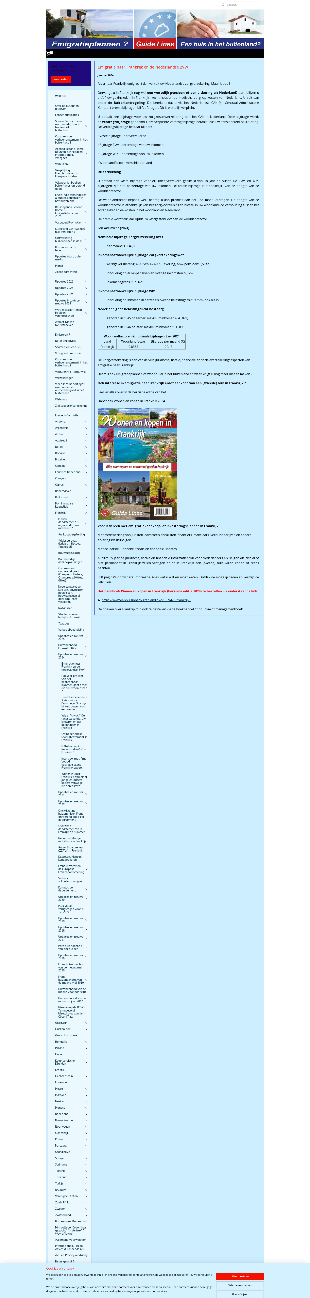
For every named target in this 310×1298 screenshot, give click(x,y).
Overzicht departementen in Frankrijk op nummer (71, 829)
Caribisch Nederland (71, 472)
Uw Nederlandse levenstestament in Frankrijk (74, 737)
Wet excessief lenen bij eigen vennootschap (71, 313)
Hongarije (71, 1041)
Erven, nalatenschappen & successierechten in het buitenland (71, 198)
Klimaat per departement (73, 889)
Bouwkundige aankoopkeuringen (70, 561)
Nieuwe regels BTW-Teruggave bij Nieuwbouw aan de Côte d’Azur (71, 1012)
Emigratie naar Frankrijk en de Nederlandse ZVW (73, 667)
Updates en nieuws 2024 (73, 656)
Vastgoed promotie (68, 353)
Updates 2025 (71, 288)
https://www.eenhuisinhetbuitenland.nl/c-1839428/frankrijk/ (146, 600)
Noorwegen (71, 1126)
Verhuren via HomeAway (70, 372)
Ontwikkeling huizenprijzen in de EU (71, 239)
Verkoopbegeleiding (71, 629)
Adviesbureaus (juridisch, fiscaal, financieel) (69, 544)
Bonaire (71, 453)
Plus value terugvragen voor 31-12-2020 (72, 909)
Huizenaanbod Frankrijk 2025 (73, 646)
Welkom (60, 96)
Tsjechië (71, 1171)
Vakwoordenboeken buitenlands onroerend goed (70, 186)
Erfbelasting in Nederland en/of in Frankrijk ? (73, 749)
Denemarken (63, 491)
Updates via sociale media (68, 258)
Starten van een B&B (68, 347)
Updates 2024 (71, 294)
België (71, 447)
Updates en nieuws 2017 (73, 938)
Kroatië (60, 1070)
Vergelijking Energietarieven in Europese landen (66, 173)
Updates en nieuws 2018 (73, 929)
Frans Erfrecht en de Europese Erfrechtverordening (73, 869)
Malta (71, 1088)
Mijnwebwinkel (203, 1290)
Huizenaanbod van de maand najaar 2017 (72, 1000)
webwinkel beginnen (169, 1290)
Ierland (71, 1048)
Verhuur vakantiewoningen (70, 880)
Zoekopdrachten (66, 272)
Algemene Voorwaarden (70, 1240)
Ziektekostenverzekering (71, 406)
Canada (71, 466)
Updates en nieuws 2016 (73, 957)
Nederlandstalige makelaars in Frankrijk (72, 840)
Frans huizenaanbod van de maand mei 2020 (71, 967)
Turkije (71, 1183)
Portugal (71, 1145)
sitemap (145, 1290)
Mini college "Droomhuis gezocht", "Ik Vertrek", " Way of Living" (71, 1230)
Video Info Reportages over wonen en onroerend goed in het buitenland (70, 388)
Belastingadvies (65, 341)
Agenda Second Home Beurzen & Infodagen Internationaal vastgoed (71, 153)
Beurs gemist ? (65, 1261)
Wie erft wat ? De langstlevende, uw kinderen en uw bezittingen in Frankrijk (73, 722)
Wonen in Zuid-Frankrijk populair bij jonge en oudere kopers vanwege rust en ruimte (74, 780)
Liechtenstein (71, 1076)
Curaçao (71, 478)
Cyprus (71, 485)
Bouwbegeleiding (69, 553)
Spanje (71, 1158)
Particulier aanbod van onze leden (73, 947)
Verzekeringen (64, 378)
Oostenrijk (71, 1133)
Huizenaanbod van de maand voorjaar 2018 (72, 990)
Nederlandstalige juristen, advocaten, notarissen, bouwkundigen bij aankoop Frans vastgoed (71, 594)
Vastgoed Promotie (71, 222)
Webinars (71, 399)
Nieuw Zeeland (71, 1120)
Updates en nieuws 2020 (73, 898)
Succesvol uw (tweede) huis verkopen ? (70, 230)
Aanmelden (61, 79)
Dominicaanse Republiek (71, 505)
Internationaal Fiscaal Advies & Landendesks (69, 1247)
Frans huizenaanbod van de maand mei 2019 (73, 980)
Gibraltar (71, 1023)
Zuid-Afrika (71, 1202)
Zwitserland (71, 1215)
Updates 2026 (71, 281)
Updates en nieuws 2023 (73, 794)
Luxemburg (71, 1082)
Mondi (59, 266)
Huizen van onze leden (71, 249)
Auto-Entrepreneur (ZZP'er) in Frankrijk (71, 849)
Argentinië (71, 428)
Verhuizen (61, 164)
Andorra (71, 421)
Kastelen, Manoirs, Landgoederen (70, 858)
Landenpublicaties (67, 115)
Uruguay (71, 1190)
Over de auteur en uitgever (67, 107)
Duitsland (71, 497)
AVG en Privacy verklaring (71, 1255)
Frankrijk (71, 513)
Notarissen (65, 608)
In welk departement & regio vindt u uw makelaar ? (73, 524)
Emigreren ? (62, 334)
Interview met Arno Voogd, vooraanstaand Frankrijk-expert (74, 763)
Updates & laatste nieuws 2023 (71, 302)
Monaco (71, 1107)
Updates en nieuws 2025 (73, 637)
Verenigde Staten (71, 1196)
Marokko (71, 1095)
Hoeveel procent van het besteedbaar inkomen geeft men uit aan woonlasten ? (74, 683)
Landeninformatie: (67, 415)
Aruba (71, 434)
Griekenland (71, 1029)
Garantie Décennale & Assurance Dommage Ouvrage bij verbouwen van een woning (74, 703)
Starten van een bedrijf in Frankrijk (69, 616)
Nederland (71, 1114)
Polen (71, 1139)
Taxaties (63, 623)
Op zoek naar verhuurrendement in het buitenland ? (71, 139)
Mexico (71, 1101)
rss (153, 1290)
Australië (71, 440)
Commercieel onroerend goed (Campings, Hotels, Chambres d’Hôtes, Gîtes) (70, 574)
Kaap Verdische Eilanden (71, 1062)
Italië (71, 1054)
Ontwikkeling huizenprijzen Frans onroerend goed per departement (71, 815)
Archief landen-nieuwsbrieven (65, 323)
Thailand (71, 1177)
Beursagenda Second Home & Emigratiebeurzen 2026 (71, 212)
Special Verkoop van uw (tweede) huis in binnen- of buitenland (71, 126)
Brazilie (71, 459)
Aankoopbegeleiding (71, 534)
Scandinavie (62, 1152)
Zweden (71, 1209)
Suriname (71, 1164)
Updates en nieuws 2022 (73, 803)
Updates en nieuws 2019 (73, 920)
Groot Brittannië (71, 1035)
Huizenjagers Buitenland (71, 1221)
